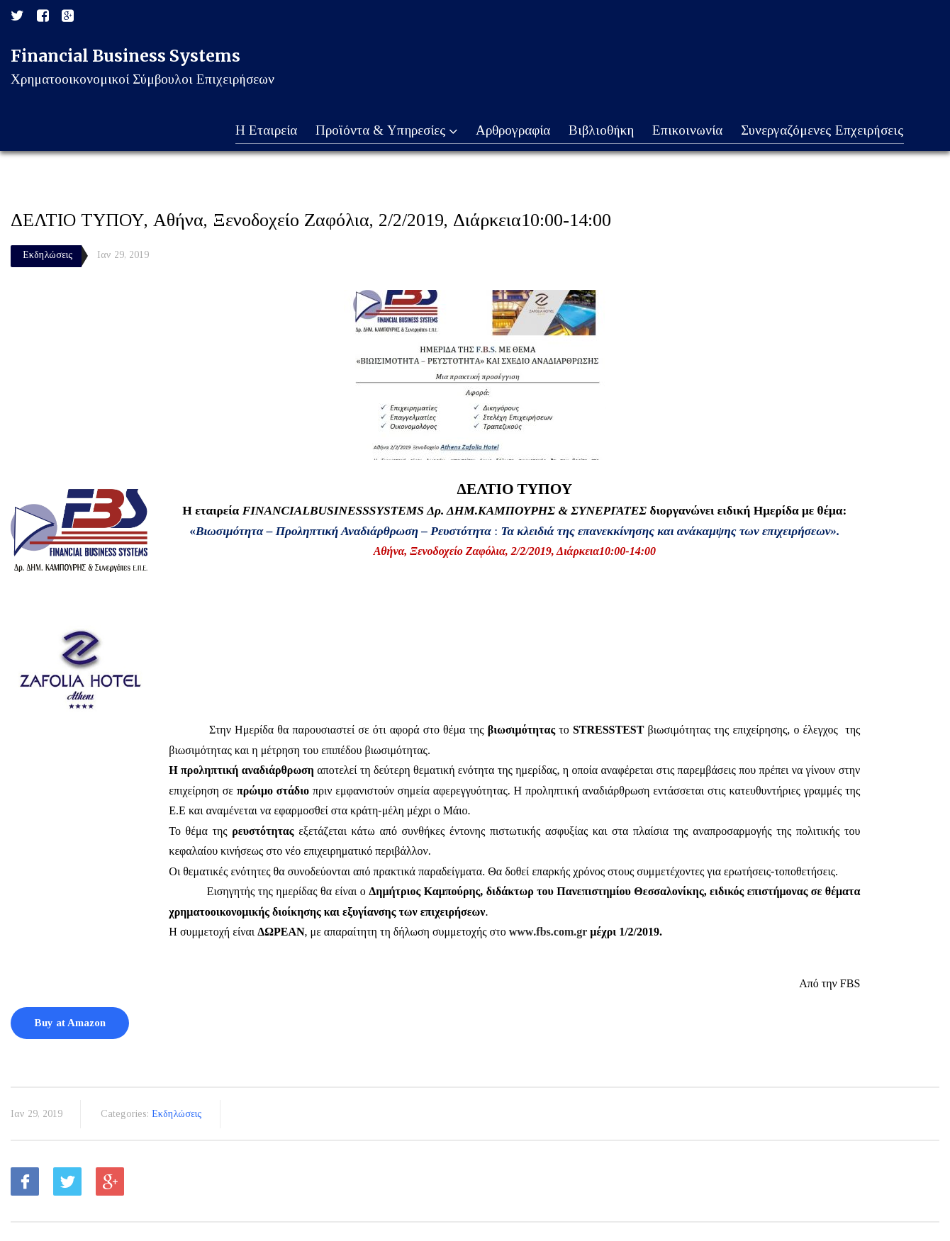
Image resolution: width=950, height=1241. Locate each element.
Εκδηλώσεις (48, 254)
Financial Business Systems (125, 55)
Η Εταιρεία (260, 130)
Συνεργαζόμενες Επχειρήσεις (821, 130)
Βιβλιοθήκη (598, 130)
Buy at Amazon (70, 1022)
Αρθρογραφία (509, 130)
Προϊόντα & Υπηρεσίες (381, 131)
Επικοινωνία (686, 130)
